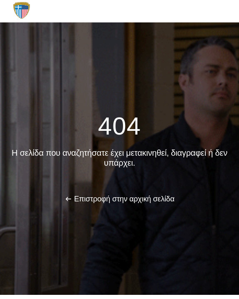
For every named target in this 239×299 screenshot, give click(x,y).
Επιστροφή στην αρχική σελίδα (124, 199)
